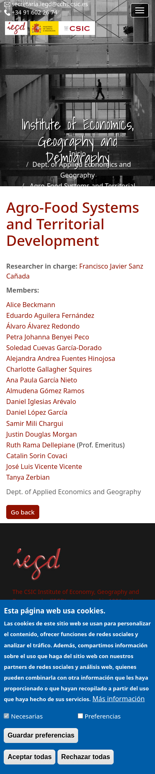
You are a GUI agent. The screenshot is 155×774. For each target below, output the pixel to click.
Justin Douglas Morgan (41, 434)
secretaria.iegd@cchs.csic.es (50, 4)
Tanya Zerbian (28, 477)
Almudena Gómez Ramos (45, 390)
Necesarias (27, 721)
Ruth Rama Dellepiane (40, 444)
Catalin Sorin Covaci (36, 455)
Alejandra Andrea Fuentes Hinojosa (60, 358)
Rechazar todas (85, 762)
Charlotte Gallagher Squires (49, 369)
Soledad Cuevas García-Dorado (54, 347)
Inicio (77, 153)
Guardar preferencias (40, 741)
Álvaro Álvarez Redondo (43, 326)
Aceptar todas (29, 762)
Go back (23, 512)
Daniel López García (36, 412)
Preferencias (103, 721)
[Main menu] (140, 10)
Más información (119, 704)
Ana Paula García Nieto (41, 380)
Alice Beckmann (30, 304)
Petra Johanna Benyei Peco (47, 336)
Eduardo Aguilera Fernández (50, 315)
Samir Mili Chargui (34, 423)
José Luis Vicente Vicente (44, 466)
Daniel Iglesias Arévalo (41, 401)
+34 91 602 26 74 (34, 12)
